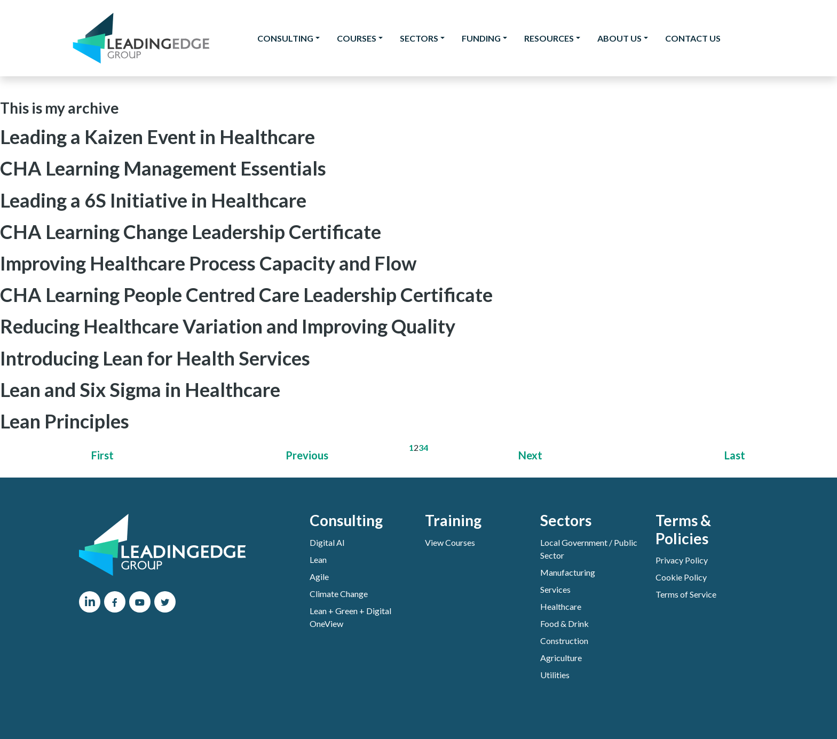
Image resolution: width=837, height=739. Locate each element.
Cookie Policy (681, 577)
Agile (319, 576)
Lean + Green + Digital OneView (350, 617)
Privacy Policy (682, 560)
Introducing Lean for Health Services (155, 358)
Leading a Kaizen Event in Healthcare (157, 136)
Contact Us (693, 38)
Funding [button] (481, 38)
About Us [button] (619, 38)
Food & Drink (564, 623)
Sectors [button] (419, 38)
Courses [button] (356, 38)
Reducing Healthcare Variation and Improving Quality (227, 326)
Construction (564, 640)
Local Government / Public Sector (588, 548)
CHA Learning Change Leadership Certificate (190, 231)
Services (555, 589)
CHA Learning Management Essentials (163, 168)
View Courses (450, 542)
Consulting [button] (285, 38)
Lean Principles (64, 421)
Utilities (555, 675)
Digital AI (327, 542)
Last (734, 455)
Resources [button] (549, 38)
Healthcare (560, 606)
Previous (307, 455)
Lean (318, 559)
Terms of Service (686, 594)
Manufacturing (567, 572)
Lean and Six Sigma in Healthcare (140, 389)
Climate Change (339, 594)
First (102, 455)
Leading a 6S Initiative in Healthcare (153, 200)
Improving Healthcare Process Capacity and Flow (208, 263)
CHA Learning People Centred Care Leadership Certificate (246, 294)
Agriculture (561, 658)
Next (530, 455)
